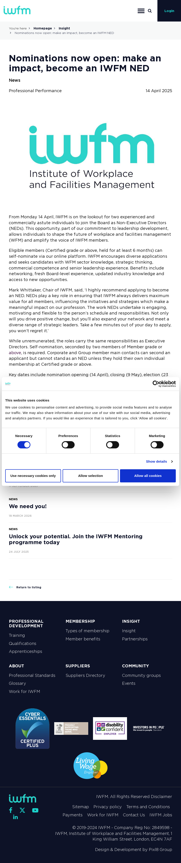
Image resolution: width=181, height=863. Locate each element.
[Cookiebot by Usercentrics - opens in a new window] (156, 383)
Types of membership (87, 631)
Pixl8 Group (160, 849)
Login (169, 11)
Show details (156, 461)
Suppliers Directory (85, 675)
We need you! (28, 506)
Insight (64, 28)
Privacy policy (107, 807)
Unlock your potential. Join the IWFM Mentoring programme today (75, 539)
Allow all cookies (148, 476)
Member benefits (83, 639)
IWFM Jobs (160, 815)
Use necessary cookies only (33, 476)
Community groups (141, 675)
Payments (73, 815)
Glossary (17, 683)
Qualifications (22, 643)
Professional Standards (32, 675)
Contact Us (134, 815)
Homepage (43, 28)
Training (17, 635)
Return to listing (25, 587)
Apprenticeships (25, 651)
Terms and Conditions (148, 807)
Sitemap (80, 807)
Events (128, 683)
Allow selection (90, 476)
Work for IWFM (24, 691)
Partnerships (135, 639)
